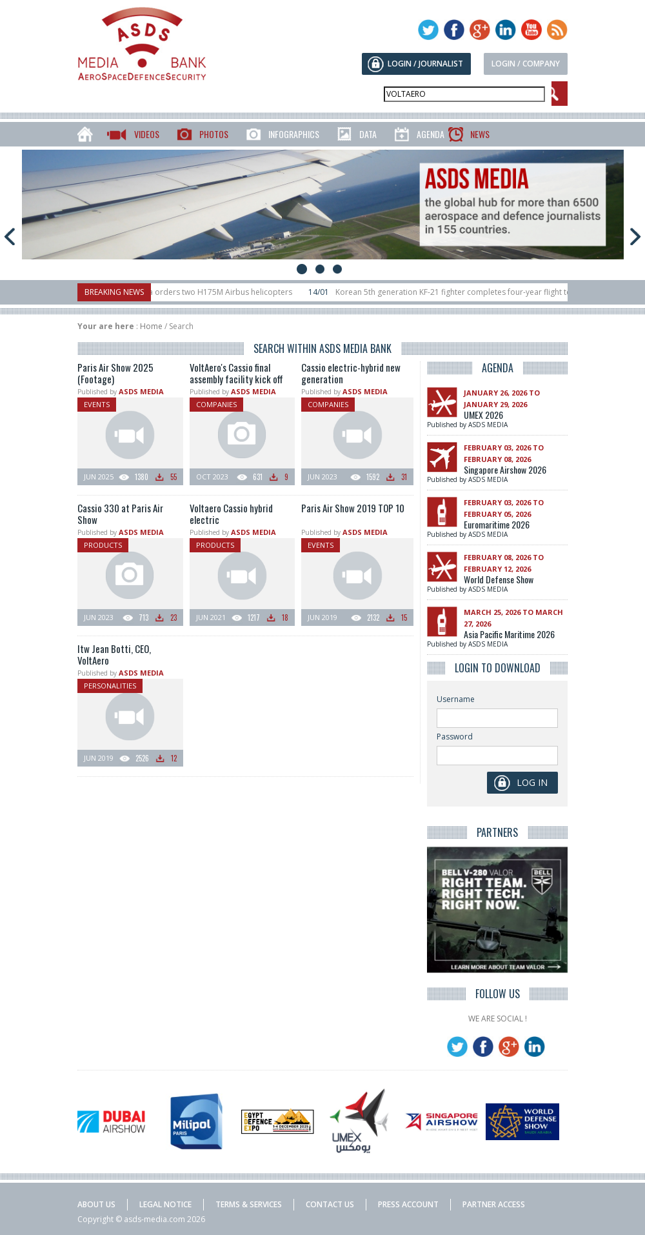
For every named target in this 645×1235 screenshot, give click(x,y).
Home (151, 326)
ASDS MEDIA (141, 391)
